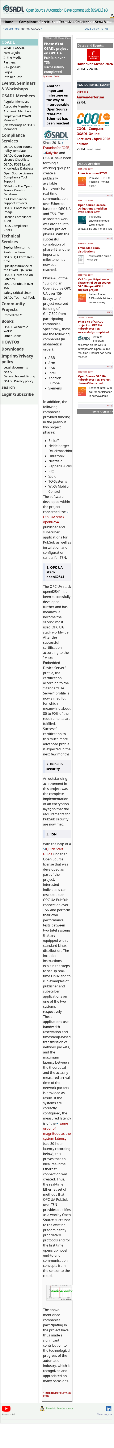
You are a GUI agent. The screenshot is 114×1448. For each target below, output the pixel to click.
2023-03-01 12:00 (85, 244)
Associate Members (17, 106)
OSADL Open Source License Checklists (18, 157)
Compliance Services (13, 138)
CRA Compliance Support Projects (15, 201)
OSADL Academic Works (16, 329)
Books (7, 321)
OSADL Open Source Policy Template (18, 149)
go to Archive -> (102, 411)
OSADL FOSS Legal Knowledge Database (19, 166)
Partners (10, 62)
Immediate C (13, 315)
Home (40, 22)
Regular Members (16, 101)
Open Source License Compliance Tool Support (18, 177)
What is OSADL (14, 48)
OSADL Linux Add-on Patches (18, 277)
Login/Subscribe (99, 22)
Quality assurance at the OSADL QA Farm (18, 268)
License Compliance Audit (17, 219)
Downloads (12, 349)
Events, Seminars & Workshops (18, 86)
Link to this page (104, 1414)
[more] (109, 195)
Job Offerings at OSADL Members (20, 127)
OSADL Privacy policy (18, 381)
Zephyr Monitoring (17, 247)
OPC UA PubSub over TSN (18, 286)
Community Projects (13, 306)
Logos (8, 72)
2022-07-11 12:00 (85, 275)
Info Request (13, 77)
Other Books (12, 336)
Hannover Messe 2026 (95, 62)
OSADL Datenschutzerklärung (19, 374)
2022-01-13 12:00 (85, 317)
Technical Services (10, 238)
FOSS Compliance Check (16, 228)
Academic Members (17, 111)
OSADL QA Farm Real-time (19, 259)
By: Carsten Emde (51, 76)
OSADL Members (18, 96)
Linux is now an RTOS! (92, 173)
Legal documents (16, 367)
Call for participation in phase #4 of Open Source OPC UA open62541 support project (94, 284)
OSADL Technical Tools (19, 297)
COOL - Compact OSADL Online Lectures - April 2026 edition (93, 134)
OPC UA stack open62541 (56, 517)
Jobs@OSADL (13, 67)
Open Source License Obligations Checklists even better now (92, 208)
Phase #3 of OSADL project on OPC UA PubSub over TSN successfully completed (93, 327)
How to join (12, 53)
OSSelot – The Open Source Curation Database (17, 190)
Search (8, 387)
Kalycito (50, 152)
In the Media (12, 57)
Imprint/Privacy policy (65, 22)
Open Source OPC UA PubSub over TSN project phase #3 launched (94, 379)
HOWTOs (10, 342)
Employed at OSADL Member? (18, 118)
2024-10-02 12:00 (85, 169)
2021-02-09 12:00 (85, 372)
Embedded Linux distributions (89, 249)
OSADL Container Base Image (20, 210)
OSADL (35, 28)
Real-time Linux (14, 252)
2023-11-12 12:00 (85, 201)
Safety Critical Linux (17, 293)
